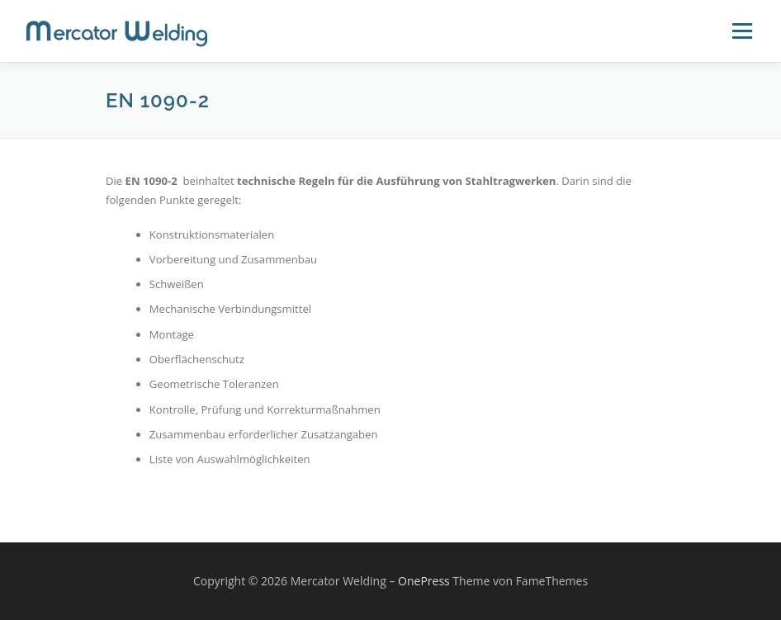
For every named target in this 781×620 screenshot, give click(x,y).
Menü (741, 30)
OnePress (424, 581)
